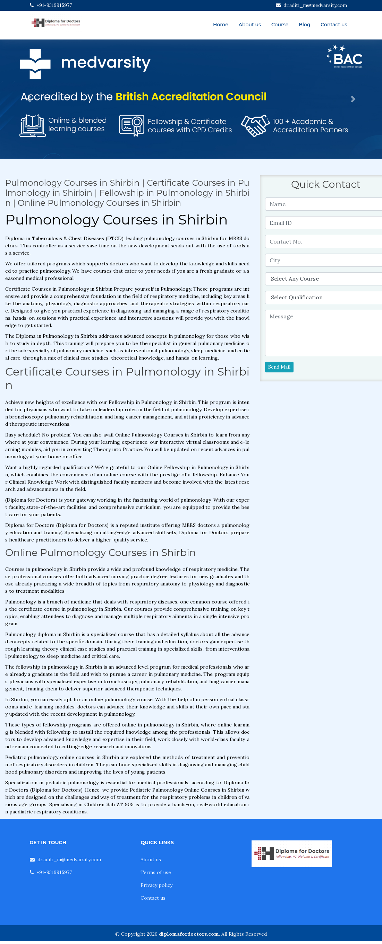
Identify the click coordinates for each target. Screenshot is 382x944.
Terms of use (156, 872)
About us (250, 24)
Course (279, 24)
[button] (28, 99)
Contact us (334, 24)
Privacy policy (156, 885)
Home (220, 24)
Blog (304, 24)
